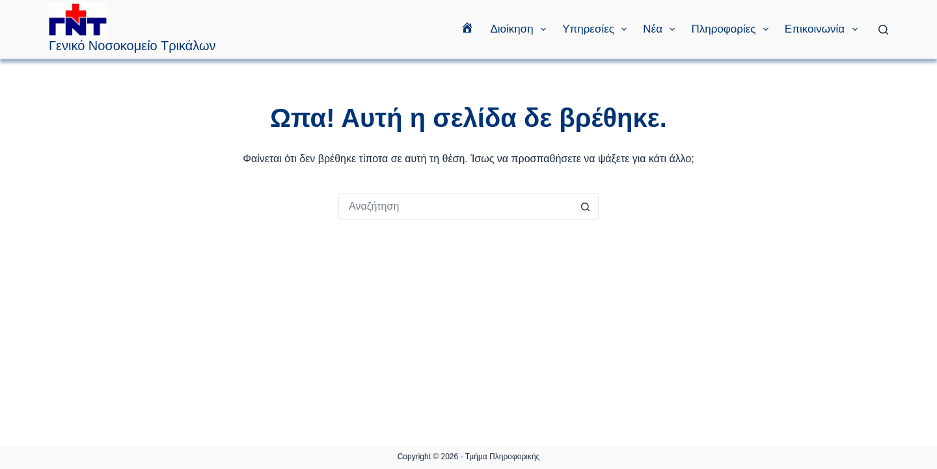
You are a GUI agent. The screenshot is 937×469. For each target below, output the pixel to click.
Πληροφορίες (732, 29)
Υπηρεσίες (597, 29)
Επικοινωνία (824, 29)
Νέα (661, 29)
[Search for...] (455, 206)
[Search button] (586, 206)
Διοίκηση (520, 29)
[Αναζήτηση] (883, 30)
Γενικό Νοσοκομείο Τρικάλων (132, 45)
